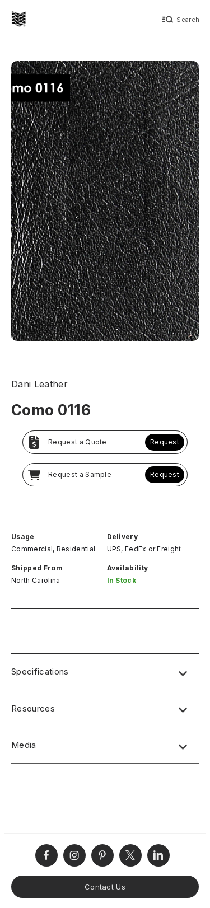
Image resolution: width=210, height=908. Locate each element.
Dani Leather (39, 384)
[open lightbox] (105, 202)
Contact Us (105, 886)
